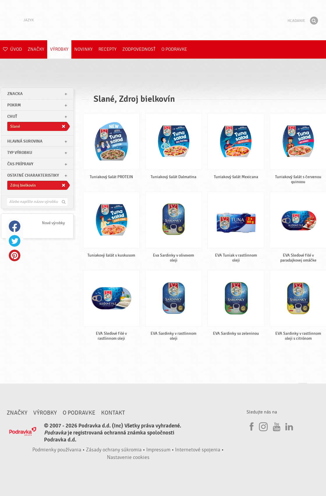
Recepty (107, 49)
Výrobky (59, 49)
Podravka (163, 20)
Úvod (12, 49)
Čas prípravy (20, 164)
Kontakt (113, 412)
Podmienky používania (56, 450)
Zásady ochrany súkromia (114, 450)
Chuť (12, 116)
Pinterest (14, 255)
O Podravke (174, 49)
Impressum (158, 450)
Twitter (14, 241)
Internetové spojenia (197, 450)
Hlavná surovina (25, 141)
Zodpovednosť (139, 49)
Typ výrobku (19, 152)
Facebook (14, 226)
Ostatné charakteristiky (33, 175)
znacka (15, 93)
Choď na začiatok (302, 388)
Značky (36, 49)
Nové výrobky (53, 222)
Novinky (83, 49)
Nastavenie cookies (128, 457)
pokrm (14, 105)
